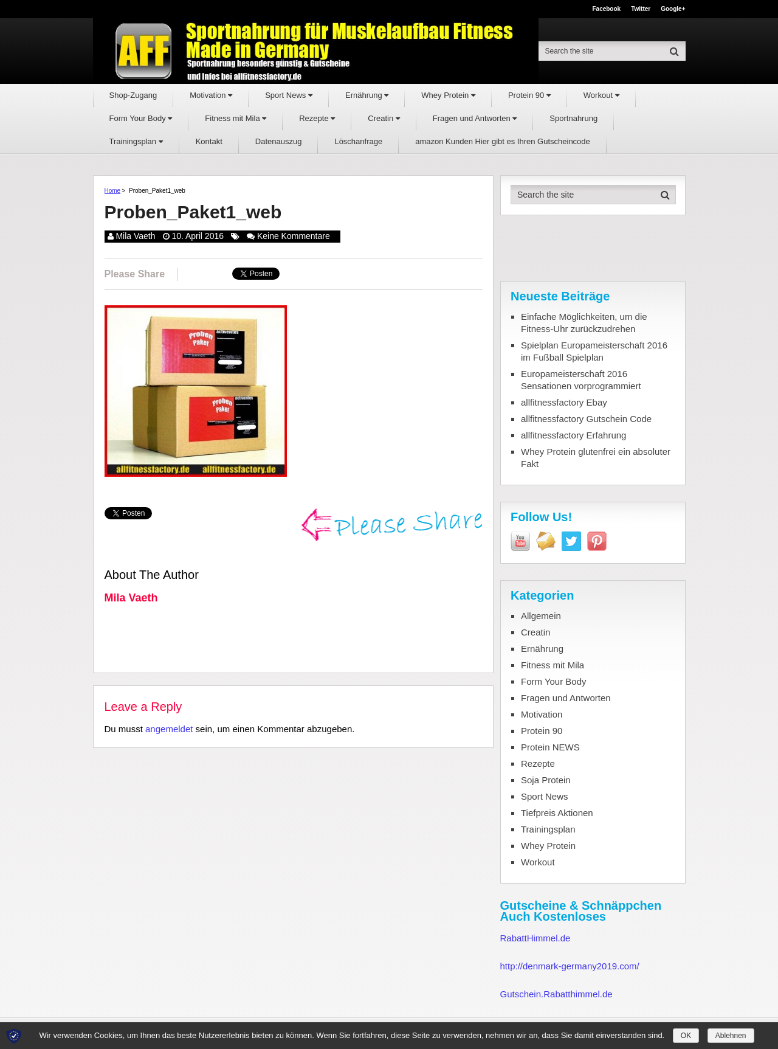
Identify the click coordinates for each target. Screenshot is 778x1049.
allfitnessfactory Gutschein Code (586, 419)
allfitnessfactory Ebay (564, 402)
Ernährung (366, 95)
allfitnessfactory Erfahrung (573, 435)
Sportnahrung (573, 118)
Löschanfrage (358, 141)
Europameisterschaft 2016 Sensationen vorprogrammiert (581, 380)
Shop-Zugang (133, 95)
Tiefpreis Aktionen (557, 813)
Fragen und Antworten (475, 118)
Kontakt (209, 141)
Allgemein (541, 616)
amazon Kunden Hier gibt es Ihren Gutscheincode (502, 141)
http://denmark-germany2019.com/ (569, 966)
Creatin (384, 118)
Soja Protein (546, 780)
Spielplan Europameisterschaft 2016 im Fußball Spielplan (594, 351)
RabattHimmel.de (535, 938)
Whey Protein (448, 95)
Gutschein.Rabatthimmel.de (556, 994)
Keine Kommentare (293, 236)
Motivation (211, 95)
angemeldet (169, 729)
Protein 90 (529, 95)
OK (686, 1035)
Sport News (288, 95)
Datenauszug (278, 141)
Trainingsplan (136, 141)
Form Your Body (141, 118)
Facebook (606, 9)
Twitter (640, 9)
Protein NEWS (550, 747)
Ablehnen (730, 1035)
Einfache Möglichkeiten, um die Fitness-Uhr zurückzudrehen (584, 322)
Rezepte (317, 118)
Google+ (673, 9)
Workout (601, 95)
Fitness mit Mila (235, 118)
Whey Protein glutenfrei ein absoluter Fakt (595, 457)
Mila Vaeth (135, 236)
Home (113, 190)
